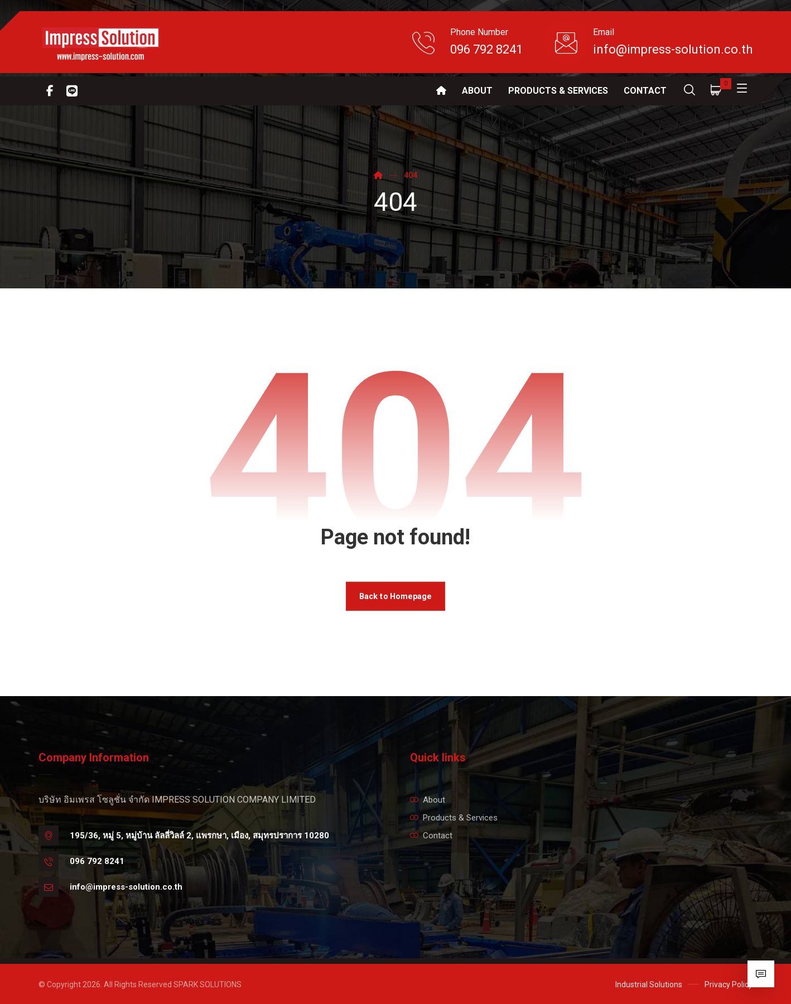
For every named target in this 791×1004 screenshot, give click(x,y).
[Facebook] (49, 91)
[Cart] (716, 89)
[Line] (72, 91)
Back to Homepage (395, 596)
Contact (431, 836)
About (427, 800)
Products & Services (454, 818)
